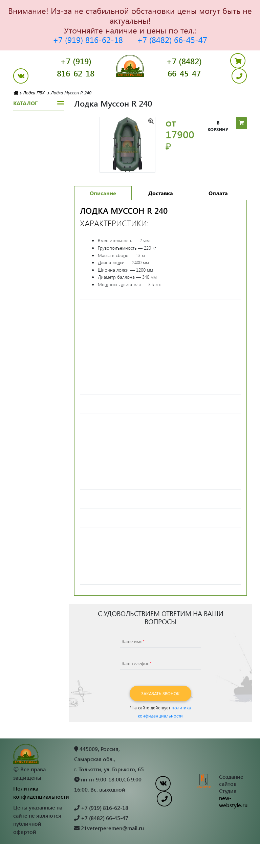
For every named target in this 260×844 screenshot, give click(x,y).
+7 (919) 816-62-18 (88, 39)
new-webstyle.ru (233, 801)
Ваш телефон (137, 663)
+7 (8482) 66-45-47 (172, 39)
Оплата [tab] (218, 193)
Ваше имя (133, 641)
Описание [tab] (103, 193)
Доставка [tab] (160, 193)
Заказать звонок (160, 693)
